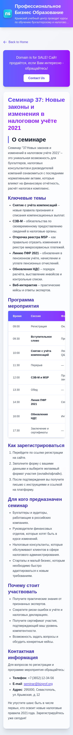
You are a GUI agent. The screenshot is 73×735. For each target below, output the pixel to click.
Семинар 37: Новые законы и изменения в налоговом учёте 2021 (36, 114)
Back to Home (15, 42)
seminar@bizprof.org (38, 683)
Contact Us (36, 78)
